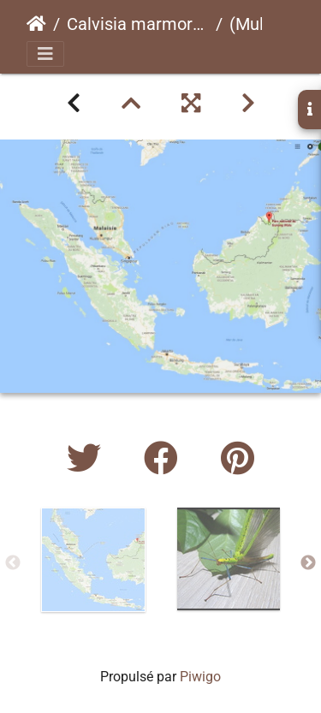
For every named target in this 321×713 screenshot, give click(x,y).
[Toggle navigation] (45, 54)
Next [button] (308, 563)
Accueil (36, 24)
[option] (93, 560)
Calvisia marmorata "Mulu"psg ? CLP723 (138, 24)
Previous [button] (12, 563)
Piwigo (200, 676)
